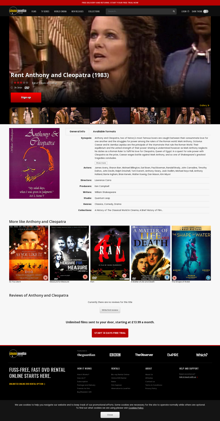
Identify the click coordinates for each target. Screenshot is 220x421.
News (113, 381)
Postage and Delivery (86, 385)
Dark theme (197, 11)
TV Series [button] (45, 11)
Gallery (204, 105)
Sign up (26, 97)
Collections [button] (94, 11)
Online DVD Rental (118, 378)
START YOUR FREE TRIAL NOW (110, 2)
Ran (92, 281)
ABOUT (148, 368)
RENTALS (115, 368)
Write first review (110, 310)
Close (110, 415)
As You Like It (15, 281)
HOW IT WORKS (84, 368)
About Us (149, 374)
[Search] (138, 11)
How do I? (81, 378)
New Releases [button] (77, 11)
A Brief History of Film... (151, 210)
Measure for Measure (59, 281)
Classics (99, 204)
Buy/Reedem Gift (84, 392)
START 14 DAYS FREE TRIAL (110, 333)
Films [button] (33, 11)
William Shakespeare (105, 192)
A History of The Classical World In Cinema (117, 210)
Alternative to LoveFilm (120, 388)
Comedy (108, 204)
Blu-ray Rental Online (120, 374)
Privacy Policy (151, 388)
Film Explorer (116, 385)
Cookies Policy (135, 407)
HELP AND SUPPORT (189, 368)
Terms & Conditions (153, 385)
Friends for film (83, 388)
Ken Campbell (102, 186)
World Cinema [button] (60, 11)
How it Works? (83, 374)
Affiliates (149, 378)
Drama (117, 204)
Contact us (150, 381)
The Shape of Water (181, 281)
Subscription (82, 381)
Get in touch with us (187, 377)
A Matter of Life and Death (143, 281)
